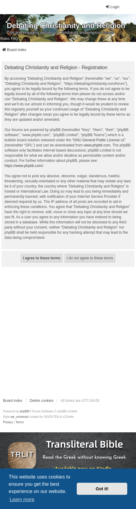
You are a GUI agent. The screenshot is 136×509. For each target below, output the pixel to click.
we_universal (19, 416)
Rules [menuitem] (5, 39)
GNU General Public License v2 (98, 140)
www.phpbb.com (97, 145)
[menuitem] (8, 422)
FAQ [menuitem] (14, 39)
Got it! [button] (102, 488)
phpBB (24, 411)
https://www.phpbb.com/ (24, 166)
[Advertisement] (62, 332)
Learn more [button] (22, 499)
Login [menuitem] (112, 7)
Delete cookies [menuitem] (41, 401)
